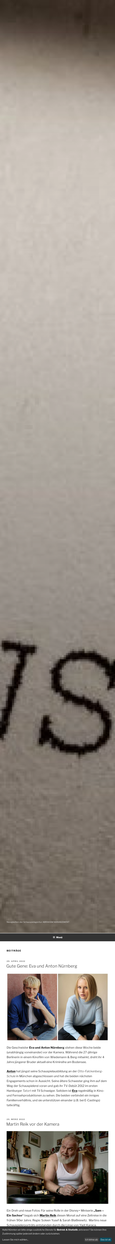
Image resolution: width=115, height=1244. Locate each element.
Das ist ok (106, 1239)
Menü (57, 937)
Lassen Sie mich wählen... (15, 1239)
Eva (74, 1090)
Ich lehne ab (91, 1239)
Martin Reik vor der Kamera (32, 1124)
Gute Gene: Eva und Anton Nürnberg (41, 966)
